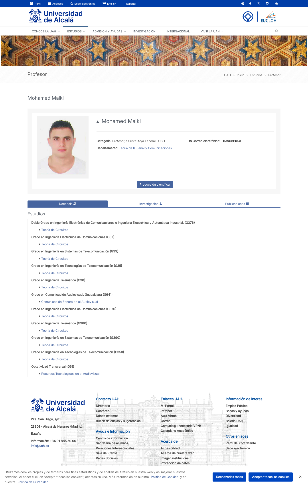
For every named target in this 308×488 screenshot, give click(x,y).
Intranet (166, 411)
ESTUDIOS (74, 31)
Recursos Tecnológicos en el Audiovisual (70, 373)
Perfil (35, 3)
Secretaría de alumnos (112, 443)
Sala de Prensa (106, 453)
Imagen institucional (175, 458)
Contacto (102, 411)
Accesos (55, 3)
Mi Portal (167, 406)
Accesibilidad (170, 448)
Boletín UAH (234, 421)
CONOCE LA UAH (44, 31)
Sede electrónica (82, 3)
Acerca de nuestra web (177, 453)
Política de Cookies (164, 477)
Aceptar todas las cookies (270, 477)
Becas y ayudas (237, 411)
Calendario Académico (177, 430)
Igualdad (232, 426)
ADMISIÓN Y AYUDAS (107, 31)
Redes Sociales (107, 458)
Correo (165, 421)
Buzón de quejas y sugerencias (118, 421)
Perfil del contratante (241, 443)
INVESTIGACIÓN (144, 31)
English (109, 3)
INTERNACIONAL (178, 31)
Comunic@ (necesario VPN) (181, 426)
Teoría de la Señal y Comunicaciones (145, 148)
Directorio (103, 406)
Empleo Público (236, 406)
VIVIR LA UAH (210, 31)
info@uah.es (40, 446)
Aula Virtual (169, 416)
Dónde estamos (107, 416)
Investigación (150, 204)
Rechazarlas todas (229, 477)
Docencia (67, 204)
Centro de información (112, 438)
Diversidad (233, 416)
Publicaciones (237, 204)
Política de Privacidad (33, 482)
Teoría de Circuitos (54, 230)
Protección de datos (175, 463)
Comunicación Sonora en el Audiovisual (69, 302)
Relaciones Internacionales (115, 448)
